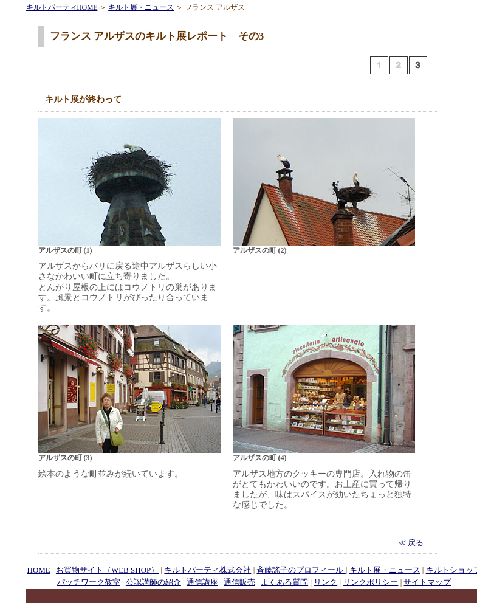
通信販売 (239, 582)
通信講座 (202, 582)
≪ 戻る (411, 542)
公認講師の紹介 (153, 582)
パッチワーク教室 (88, 582)
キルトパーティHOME (62, 7)
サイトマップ (427, 582)
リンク (325, 582)
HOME (38, 569)
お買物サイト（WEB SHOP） (107, 569)
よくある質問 (284, 582)
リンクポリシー (370, 582)
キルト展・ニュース (141, 7)
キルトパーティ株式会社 (207, 569)
